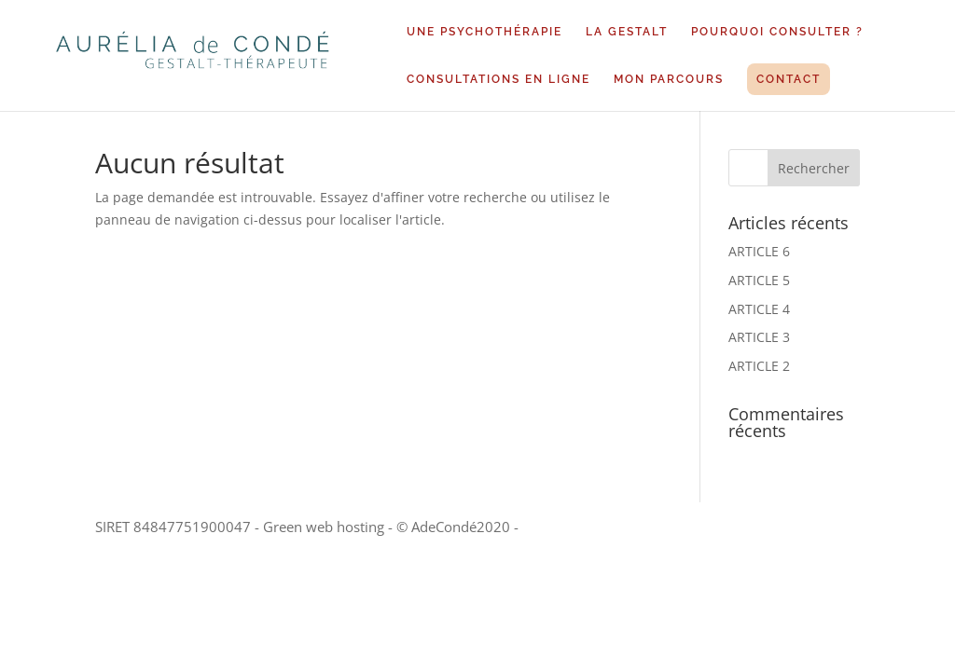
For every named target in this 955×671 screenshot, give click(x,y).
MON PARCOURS (669, 79)
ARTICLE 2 (759, 366)
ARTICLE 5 (759, 280)
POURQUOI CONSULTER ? (777, 31)
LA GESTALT (627, 31)
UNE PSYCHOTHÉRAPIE (484, 31)
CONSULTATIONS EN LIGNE (498, 79)
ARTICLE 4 (759, 309)
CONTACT (788, 79)
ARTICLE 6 (759, 251)
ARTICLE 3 (759, 337)
